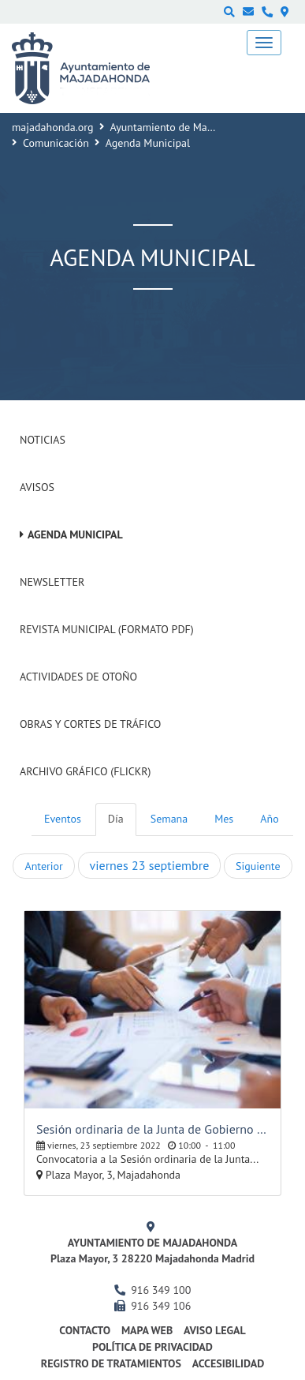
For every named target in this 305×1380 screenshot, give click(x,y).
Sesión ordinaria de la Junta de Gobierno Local (152, 1129)
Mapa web (147, 1330)
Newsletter (52, 582)
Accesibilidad (228, 1363)
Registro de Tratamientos (111, 1363)
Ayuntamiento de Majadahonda (183, 127)
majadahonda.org (53, 127)
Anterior (43, 866)
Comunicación (56, 143)
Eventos (62, 819)
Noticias (42, 440)
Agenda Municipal (75, 534)
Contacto (84, 1330)
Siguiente (258, 866)
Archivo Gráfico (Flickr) (85, 771)
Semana (169, 819)
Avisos (37, 487)
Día (116, 819)
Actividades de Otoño (78, 676)
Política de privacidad (152, 1347)
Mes (223, 819)
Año (269, 819)
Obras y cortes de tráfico (90, 724)
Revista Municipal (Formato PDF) (107, 629)
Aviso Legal (215, 1330)
